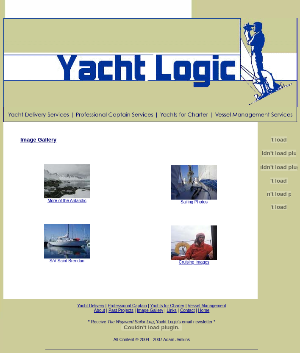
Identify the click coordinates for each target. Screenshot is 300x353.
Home (204, 310)
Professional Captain (127, 305)
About (99, 310)
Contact (187, 310)
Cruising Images (194, 260)
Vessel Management (207, 305)
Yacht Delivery (90, 305)
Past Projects (120, 310)
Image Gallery (150, 310)
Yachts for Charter (167, 305)
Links (171, 310)
